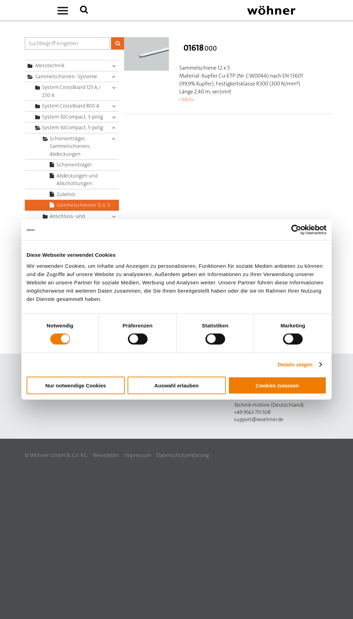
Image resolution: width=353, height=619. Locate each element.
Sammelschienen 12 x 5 (83, 205)
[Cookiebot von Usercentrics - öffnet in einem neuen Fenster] (296, 230)
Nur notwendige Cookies (76, 385)
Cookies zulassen (277, 385)
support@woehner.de (258, 419)
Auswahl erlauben (176, 385)
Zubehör (66, 194)
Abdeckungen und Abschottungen (77, 179)
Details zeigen (295, 364)
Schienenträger (74, 164)
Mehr (188, 99)
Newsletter (106, 455)
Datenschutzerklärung (183, 455)
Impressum (137, 455)
